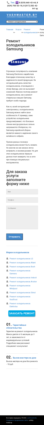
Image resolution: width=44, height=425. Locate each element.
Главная (9, 29)
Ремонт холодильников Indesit (23, 277)
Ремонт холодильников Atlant (23, 263)
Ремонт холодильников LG (21, 259)
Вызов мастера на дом (21, 358)
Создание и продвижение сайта (17, 420)
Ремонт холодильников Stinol (23, 292)
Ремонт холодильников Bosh (22, 267)
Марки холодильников (17, 252)
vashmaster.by (32, 418)
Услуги (18, 29)
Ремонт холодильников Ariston (23, 282)
